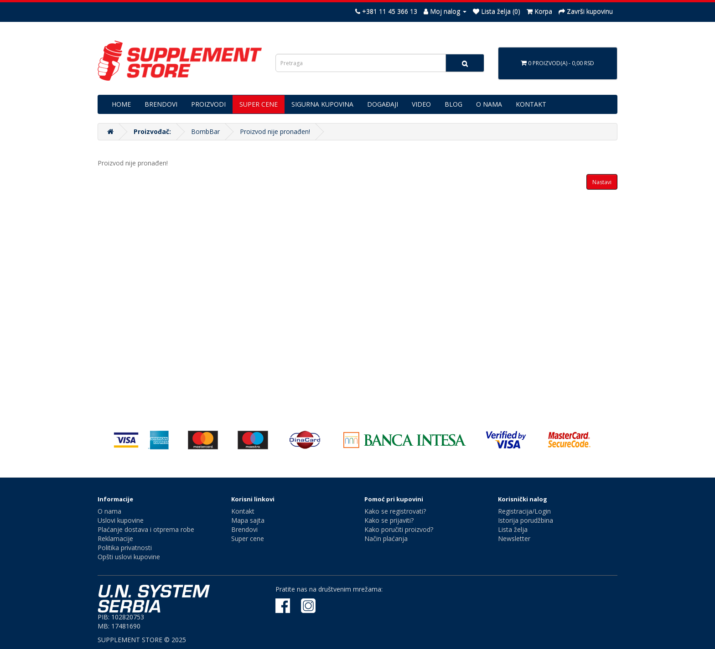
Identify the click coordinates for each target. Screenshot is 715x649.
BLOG (453, 104)
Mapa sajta (247, 520)
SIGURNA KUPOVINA (322, 104)
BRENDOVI (161, 104)
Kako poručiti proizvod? (398, 529)
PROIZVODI (208, 104)
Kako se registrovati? (395, 511)
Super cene (247, 538)
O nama (109, 511)
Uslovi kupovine (121, 520)
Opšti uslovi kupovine (129, 556)
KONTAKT (531, 104)
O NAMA (489, 104)
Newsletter (514, 538)
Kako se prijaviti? (389, 520)
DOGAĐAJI (382, 104)
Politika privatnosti (125, 547)
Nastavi (601, 182)
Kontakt (242, 511)
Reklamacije (115, 538)
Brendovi (244, 529)
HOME (121, 104)
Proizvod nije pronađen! (275, 131)
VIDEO (421, 104)
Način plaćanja (386, 538)
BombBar (205, 131)
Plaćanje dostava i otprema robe (146, 529)
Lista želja (513, 529)
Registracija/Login (524, 511)
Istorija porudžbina (525, 520)
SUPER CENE (258, 104)
